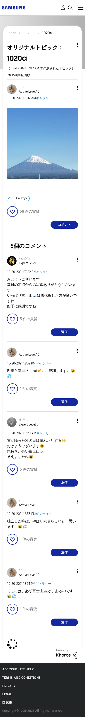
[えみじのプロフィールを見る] (23, 420)
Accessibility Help (18, 669)
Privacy (8, 686)
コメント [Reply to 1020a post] (64, 225)
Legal (7, 694)
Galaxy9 (21, 198)
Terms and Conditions (21, 678)
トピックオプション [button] (70, 44)
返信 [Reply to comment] (64, 332)
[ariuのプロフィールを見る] (21, 87)
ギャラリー (44, 98)
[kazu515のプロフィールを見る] (24, 258)
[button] (70, 87)
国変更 (7, 702)
